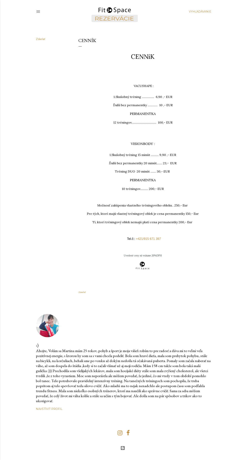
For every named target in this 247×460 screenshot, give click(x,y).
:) (37, 345)
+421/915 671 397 (148, 238)
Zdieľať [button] (40, 39)
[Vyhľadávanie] (200, 11)
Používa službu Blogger (122, 448)
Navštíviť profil (49, 409)
